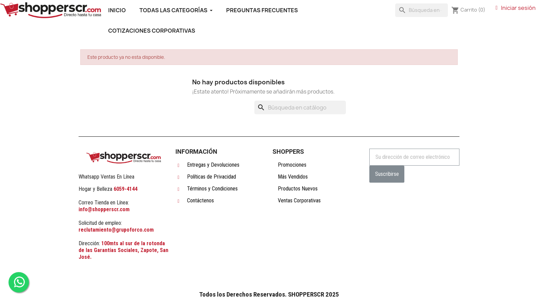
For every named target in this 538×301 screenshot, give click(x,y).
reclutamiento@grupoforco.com (116, 230)
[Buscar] (421, 10)
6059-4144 (125, 189)
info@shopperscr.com (104, 209)
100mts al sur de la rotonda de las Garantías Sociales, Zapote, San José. (123, 250)
